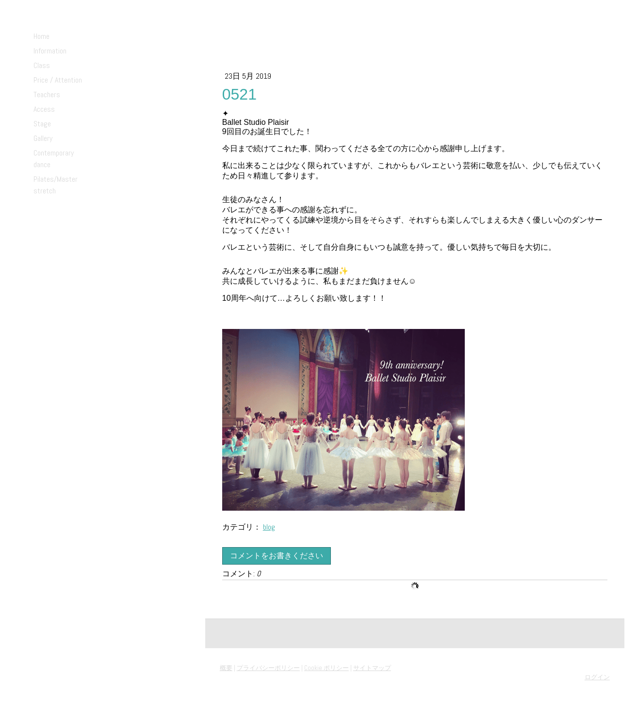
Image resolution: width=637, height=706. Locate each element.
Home (41, 36)
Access (44, 109)
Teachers (46, 94)
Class (41, 65)
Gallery (42, 138)
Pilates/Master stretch (55, 185)
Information (49, 51)
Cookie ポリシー (326, 668)
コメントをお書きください (276, 556)
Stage (42, 124)
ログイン (597, 677)
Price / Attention (57, 80)
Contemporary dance (53, 159)
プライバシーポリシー (268, 668)
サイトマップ (372, 668)
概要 (226, 668)
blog (269, 527)
